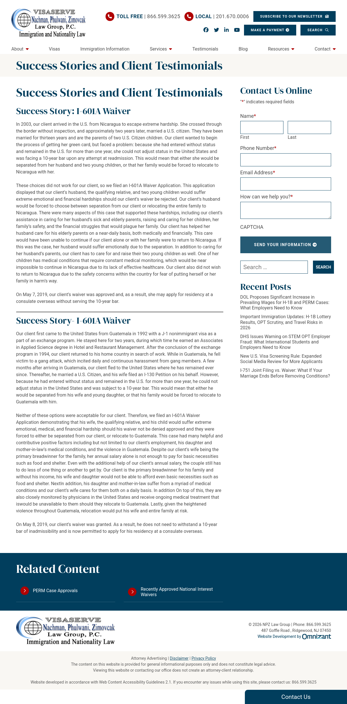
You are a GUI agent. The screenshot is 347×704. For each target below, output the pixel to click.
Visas (54, 49)
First (244, 137)
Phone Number (258, 148)
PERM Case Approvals (55, 590)
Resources (278, 49)
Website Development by (294, 636)
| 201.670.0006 (222, 16)
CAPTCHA (252, 227)
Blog (243, 49)
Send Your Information (282, 244)
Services (158, 49)
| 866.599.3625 (148, 16)
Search (315, 30)
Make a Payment (267, 30)
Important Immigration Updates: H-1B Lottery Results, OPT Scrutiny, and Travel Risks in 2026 (285, 322)
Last (292, 137)
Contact (323, 49)
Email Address (257, 172)
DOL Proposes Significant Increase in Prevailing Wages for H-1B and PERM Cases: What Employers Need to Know (284, 302)
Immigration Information (104, 49)
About (17, 49)
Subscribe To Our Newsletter (292, 16)
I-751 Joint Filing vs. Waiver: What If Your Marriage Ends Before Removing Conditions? (285, 373)
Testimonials (205, 49)
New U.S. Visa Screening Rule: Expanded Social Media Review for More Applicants (281, 358)
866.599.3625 (304, 682)
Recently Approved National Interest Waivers (177, 591)
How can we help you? (266, 197)
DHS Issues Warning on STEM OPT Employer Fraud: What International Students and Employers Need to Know (285, 342)
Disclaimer (179, 658)
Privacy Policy (204, 658)
